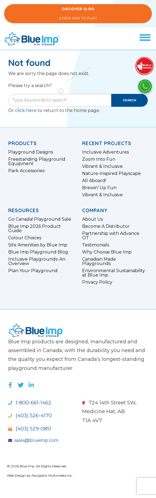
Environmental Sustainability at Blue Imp (113, 273)
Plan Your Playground (33, 271)
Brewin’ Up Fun (99, 188)
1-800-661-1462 (29, 403)
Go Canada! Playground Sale (39, 219)
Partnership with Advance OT (110, 235)
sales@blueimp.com (33, 440)
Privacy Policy (97, 282)
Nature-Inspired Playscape (111, 173)
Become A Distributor (106, 226)
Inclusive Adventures (105, 152)
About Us (92, 219)
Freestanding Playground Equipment (36, 161)
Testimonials (95, 245)
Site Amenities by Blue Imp (37, 245)
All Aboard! (94, 181)
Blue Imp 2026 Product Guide (34, 228)
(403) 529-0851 (29, 429)
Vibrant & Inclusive (102, 166)
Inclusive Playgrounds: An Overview (36, 261)
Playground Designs (30, 152)
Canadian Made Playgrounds (99, 261)
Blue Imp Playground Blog (38, 252)
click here (26, 110)
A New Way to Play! (78, 13)
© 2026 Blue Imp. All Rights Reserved (36, 466)
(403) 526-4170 (30, 416)
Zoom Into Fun (98, 159)
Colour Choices (24, 238)
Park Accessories (26, 171)
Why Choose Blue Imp (107, 252)
